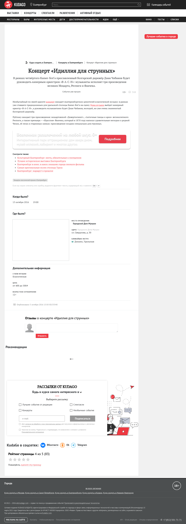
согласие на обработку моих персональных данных (43, 424)
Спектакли (78, 404)
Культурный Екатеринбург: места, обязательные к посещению (49, 157)
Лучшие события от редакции (37, 404)
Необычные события (83, 410)
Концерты (27, 410)
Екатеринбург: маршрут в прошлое (35, 170)
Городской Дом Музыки (84, 223)
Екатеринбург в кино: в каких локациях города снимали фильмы (50, 164)
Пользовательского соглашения (33, 432)
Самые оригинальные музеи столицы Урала (39, 167)
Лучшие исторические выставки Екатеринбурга (41, 161)
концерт (50, 101)
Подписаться (82, 418)
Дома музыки (97, 105)
